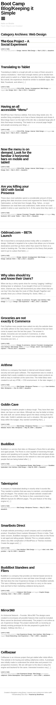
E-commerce (26, 300)
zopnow (3, 348)
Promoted (25, 214)
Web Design (31, 50)
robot (43, 549)
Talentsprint (9, 483)
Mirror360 (8, 610)
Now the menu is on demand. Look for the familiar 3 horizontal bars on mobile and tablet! (16, 155)
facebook (4, 216)
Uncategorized (35, 88)
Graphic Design (44, 592)
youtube (3, 551)
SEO (9, 216)
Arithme (6, 365)
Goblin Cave (9, 404)
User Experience (24, 301)
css (7, 90)
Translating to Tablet (15, 67)
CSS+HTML (20, 88)
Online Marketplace (14, 675)
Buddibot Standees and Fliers (18, 569)
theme (9, 427)
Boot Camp (13, 3)
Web (2, 388)
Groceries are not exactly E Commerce (15, 319)
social (13, 216)
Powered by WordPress (36, 694)
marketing (4, 594)
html (15, 90)
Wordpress (8, 388)
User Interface (42, 300)
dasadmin (51, 50)
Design (19, 50)
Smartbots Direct (13, 525)
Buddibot (7, 444)
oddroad (8, 259)
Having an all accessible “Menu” (14, 108)
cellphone (4, 675)
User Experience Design (24, 465)
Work (14, 259)
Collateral (20, 592)
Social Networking (11, 636)
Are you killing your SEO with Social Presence (15, 190)
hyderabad (4, 467)
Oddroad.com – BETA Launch (16, 234)
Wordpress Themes (31, 386)
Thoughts (32, 214)
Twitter (18, 216)
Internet (24, 50)
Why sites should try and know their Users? (17, 276)
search (38, 347)
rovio (47, 549)
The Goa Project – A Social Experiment (15, 42)
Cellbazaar (8, 652)
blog (53, 214)
